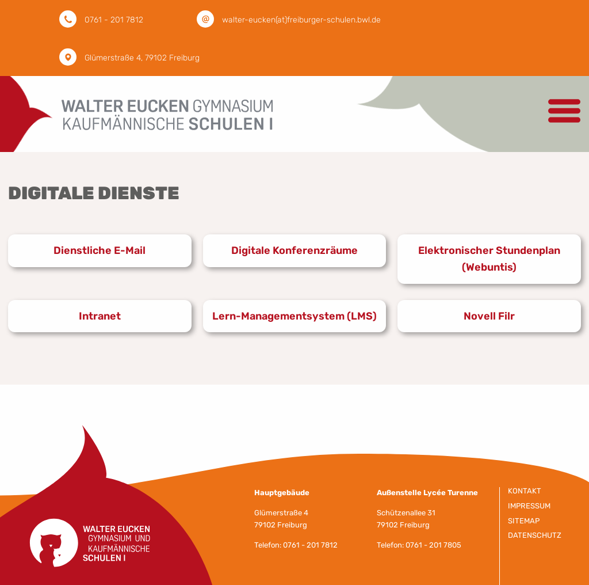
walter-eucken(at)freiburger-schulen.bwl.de (301, 20)
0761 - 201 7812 (114, 20)
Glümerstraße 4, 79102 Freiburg (142, 58)
